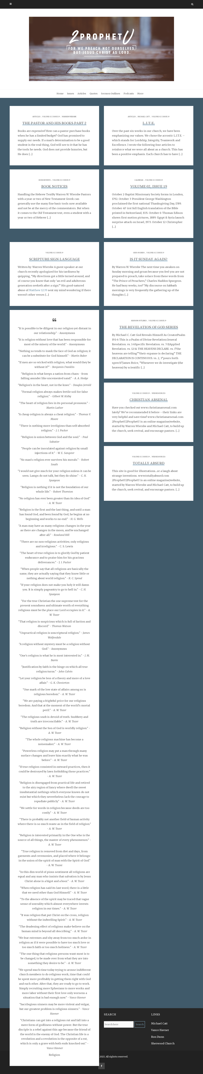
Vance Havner (160, 1030)
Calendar (138, 180)
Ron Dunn (157, 1036)
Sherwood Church (162, 1043)
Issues (70, 93)
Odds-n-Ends (139, 253)
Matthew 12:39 (38, 290)
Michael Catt (144, 117)
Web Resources (158, 393)
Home (60, 93)
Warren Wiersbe (69, 117)
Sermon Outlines (110, 93)
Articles (81, 93)
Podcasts (129, 93)
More (140, 93)
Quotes (93, 93)
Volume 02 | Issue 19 (51, 117)
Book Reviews (45, 180)
